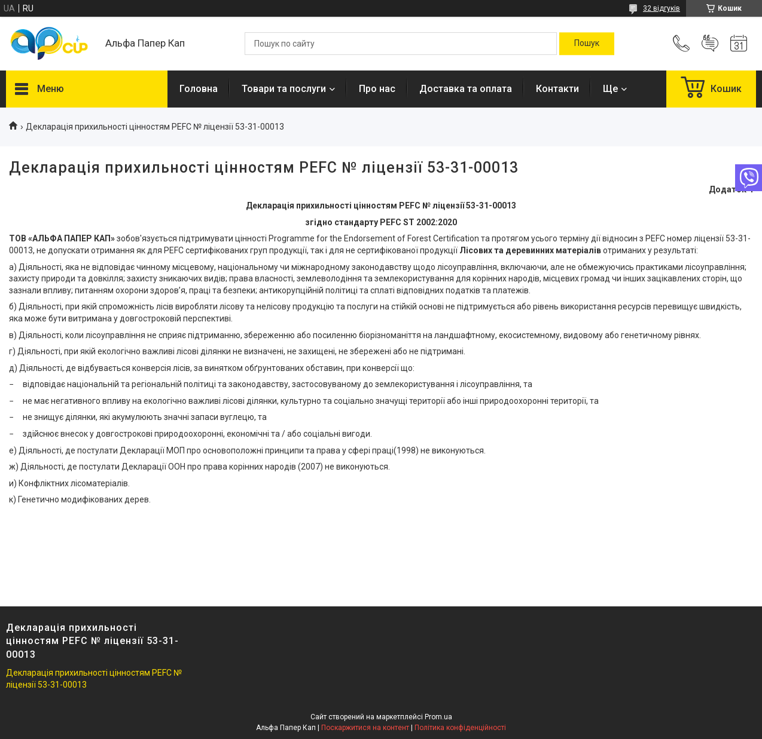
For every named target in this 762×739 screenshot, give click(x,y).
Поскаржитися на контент (365, 727)
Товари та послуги (284, 88)
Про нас (377, 88)
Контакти (557, 88)
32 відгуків (661, 8)
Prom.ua (438, 717)
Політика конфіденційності (460, 727)
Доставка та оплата (465, 88)
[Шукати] (586, 43)
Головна (198, 88)
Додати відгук (710, 44)
